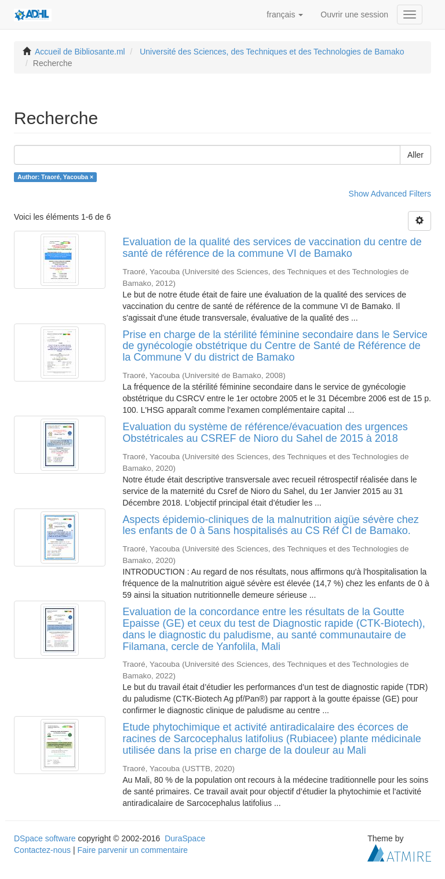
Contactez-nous (42, 850)
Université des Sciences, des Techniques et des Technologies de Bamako (272, 51)
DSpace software (45, 838)
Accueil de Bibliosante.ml (80, 51)
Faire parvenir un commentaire (132, 850)
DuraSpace (185, 838)
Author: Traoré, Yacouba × (55, 176)
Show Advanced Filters (390, 193)
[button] (285, 14)
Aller (415, 154)
